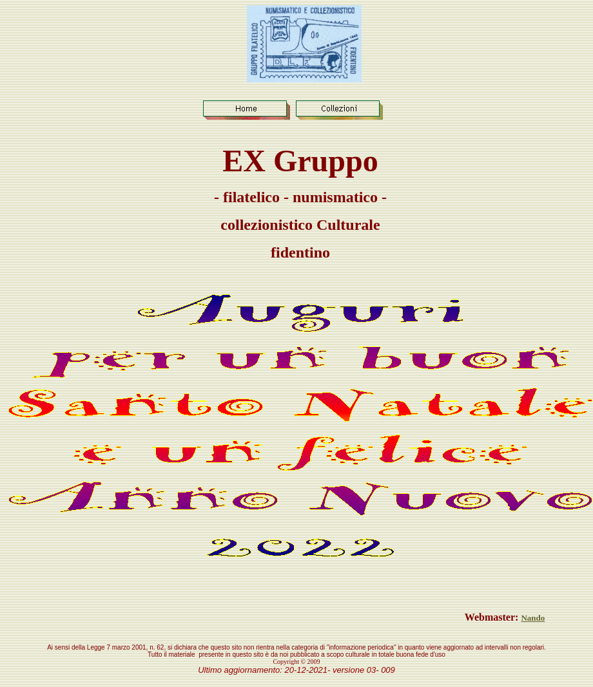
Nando (533, 618)
